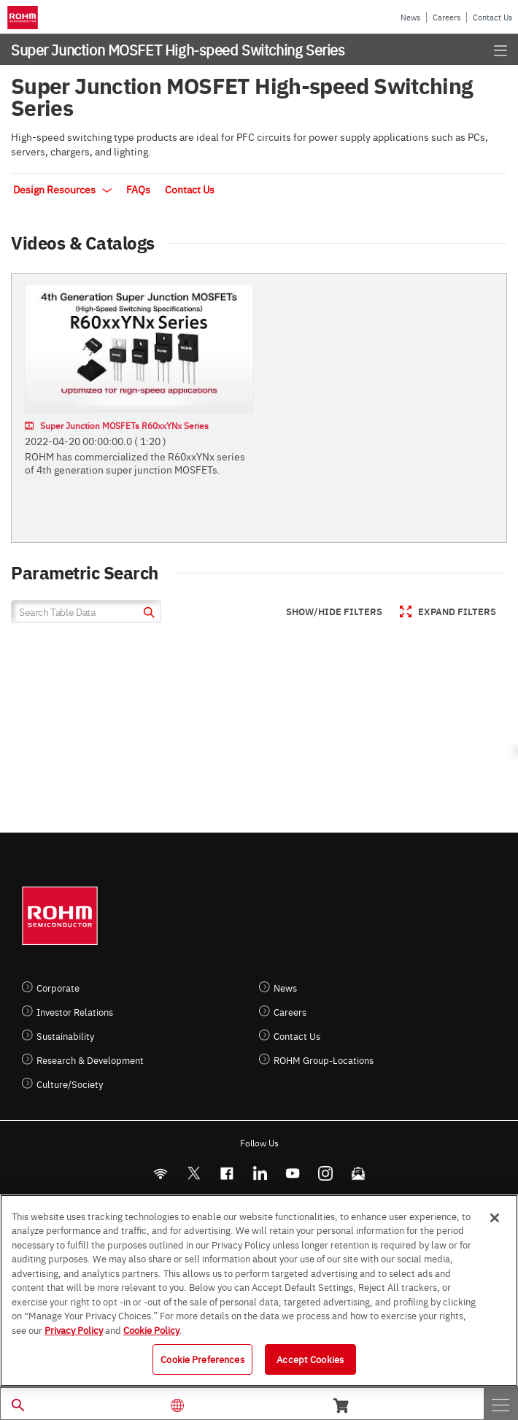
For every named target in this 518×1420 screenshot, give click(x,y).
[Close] (495, 1218)
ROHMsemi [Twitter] (193, 1173)
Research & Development (90, 1060)
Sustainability (65, 1036)
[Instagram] (325, 1173)
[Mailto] (358, 1173)
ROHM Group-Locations (324, 1060)
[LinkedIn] (259, 1173)
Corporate (58, 987)
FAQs (138, 189)
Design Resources (62, 189)
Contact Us (492, 17)
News (410, 17)
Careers (446, 17)
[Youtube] (292, 1173)
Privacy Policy (74, 1329)
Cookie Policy (151, 1329)
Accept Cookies (310, 1358)
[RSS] (160, 1173)
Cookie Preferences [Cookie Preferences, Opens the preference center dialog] (202, 1358)
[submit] (147, 614)
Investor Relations (74, 1012)
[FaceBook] (226, 1173)
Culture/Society (69, 1084)
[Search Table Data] (86, 611)
